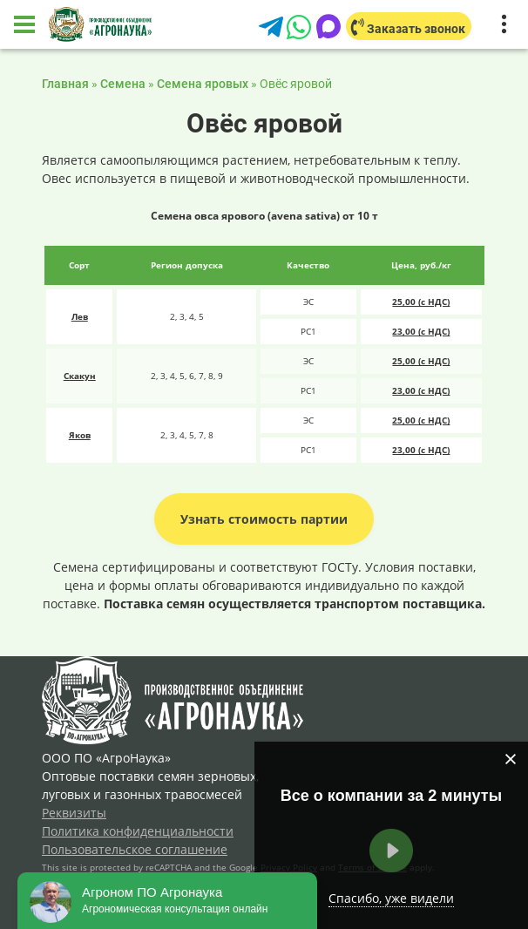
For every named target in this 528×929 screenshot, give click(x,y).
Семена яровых (202, 84)
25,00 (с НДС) (421, 301)
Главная (65, 84)
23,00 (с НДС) (421, 331)
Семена (123, 84)
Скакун (80, 376)
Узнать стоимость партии (264, 519)
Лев (79, 316)
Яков (80, 435)
